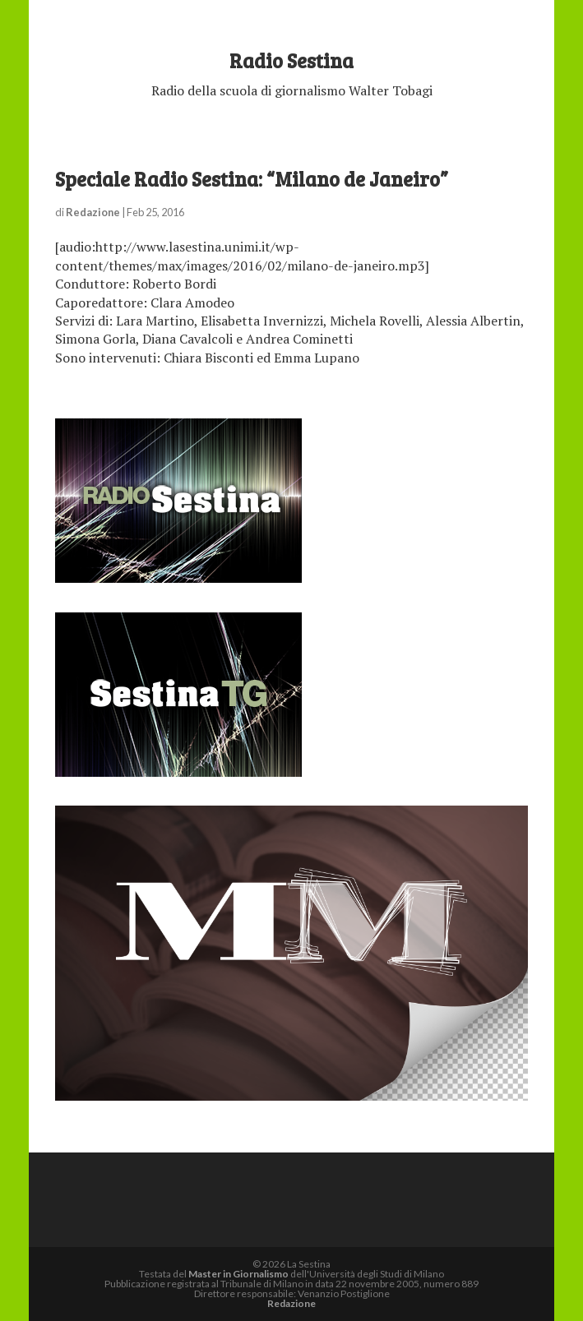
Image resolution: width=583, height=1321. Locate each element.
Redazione (93, 212)
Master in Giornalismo (238, 1274)
